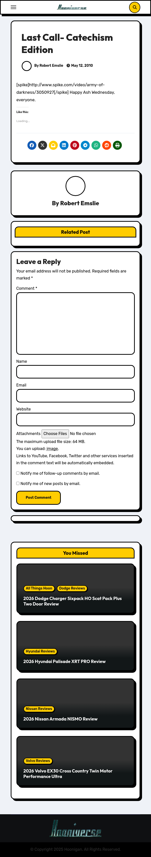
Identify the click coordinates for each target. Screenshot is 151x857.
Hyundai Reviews (40, 651)
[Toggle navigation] (13, 7)
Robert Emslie (79, 203)
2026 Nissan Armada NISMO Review (60, 719)
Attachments (28, 433)
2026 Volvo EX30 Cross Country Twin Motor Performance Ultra (68, 773)
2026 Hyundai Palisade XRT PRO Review (64, 661)
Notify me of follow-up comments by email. (60, 473)
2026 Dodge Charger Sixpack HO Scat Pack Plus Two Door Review (72, 601)
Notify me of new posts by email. (50, 483)
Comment (26, 288)
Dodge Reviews (72, 588)
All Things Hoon (39, 588)
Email (21, 385)
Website (23, 409)
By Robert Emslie (42, 66)
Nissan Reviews (39, 709)
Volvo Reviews (38, 761)
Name (21, 361)
